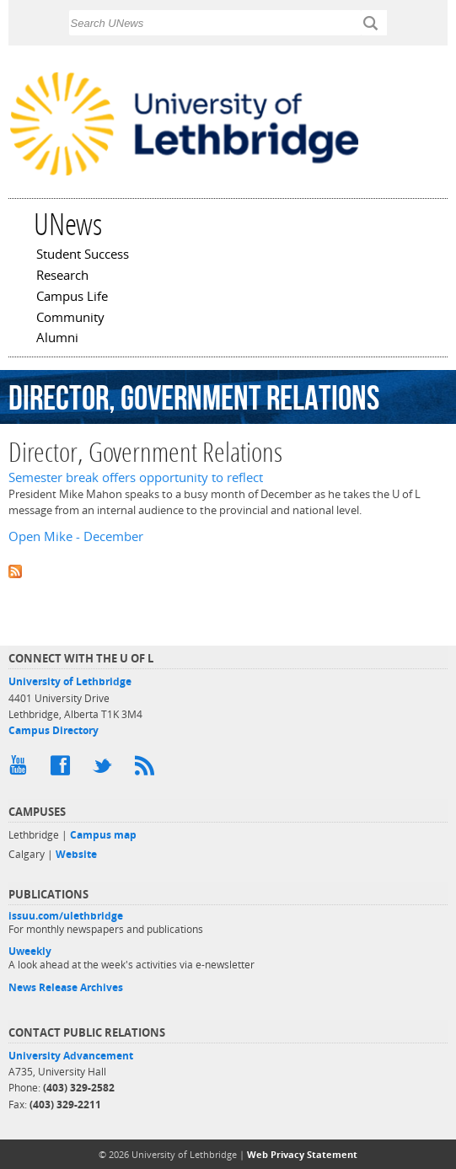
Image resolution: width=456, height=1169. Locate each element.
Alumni (57, 338)
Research (62, 276)
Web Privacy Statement (302, 1154)
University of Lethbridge (69, 681)
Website (76, 854)
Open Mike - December (75, 536)
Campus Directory (53, 730)
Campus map (103, 834)
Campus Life (72, 297)
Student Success (82, 255)
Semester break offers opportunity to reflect (135, 477)
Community (70, 318)
